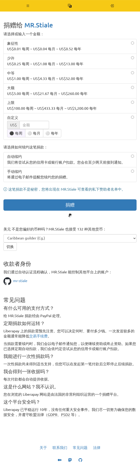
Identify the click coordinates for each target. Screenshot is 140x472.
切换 (10, 247)
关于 (43, 447)
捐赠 (70, 204)
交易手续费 (38, 336)
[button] (28, 6)
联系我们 (59, 447)
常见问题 (80, 447)
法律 (96, 447)
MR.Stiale (38, 25)
